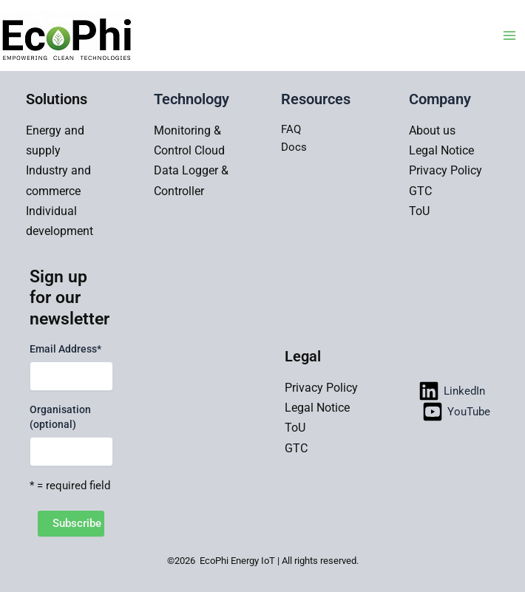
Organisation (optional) (60, 417)
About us (432, 130)
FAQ (291, 129)
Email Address (65, 349)
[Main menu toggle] (509, 35)
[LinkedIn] (452, 391)
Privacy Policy (445, 170)
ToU (419, 211)
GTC (420, 191)
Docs (294, 147)
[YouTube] (456, 411)
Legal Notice (441, 150)
